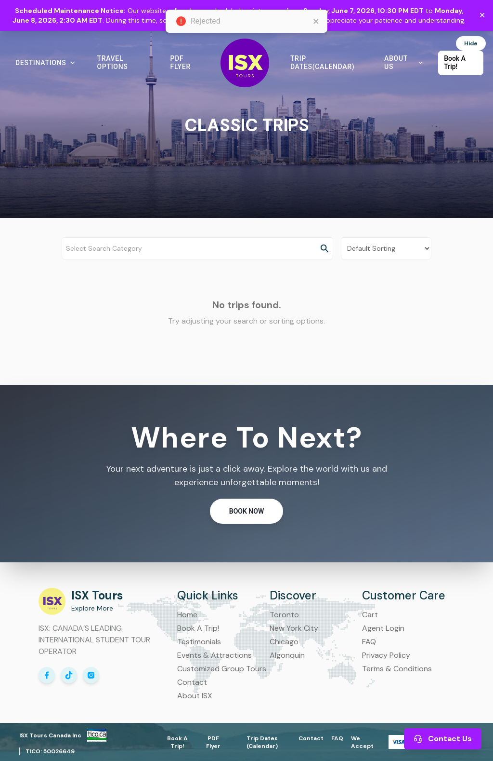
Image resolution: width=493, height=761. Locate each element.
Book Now (246, 511)
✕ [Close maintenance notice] (482, 15)
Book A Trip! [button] (455, 62)
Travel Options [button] (112, 62)
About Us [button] (403, 62)
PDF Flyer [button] (180, 62)
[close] (316, 21)
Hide (471, 43)
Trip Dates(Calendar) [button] (322, 62)
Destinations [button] (45, 63)
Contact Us (443, 739)
